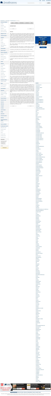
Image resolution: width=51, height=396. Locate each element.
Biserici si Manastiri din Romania (4, 54)
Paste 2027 (2, 393)
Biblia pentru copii (3, 127)
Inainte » (31, 28)
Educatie (2, 63)
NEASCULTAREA (38, 281)
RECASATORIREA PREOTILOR (40, 325)
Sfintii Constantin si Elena (27, 393)
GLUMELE (37, 206)
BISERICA (37, 118)
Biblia (2, 83)
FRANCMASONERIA (39, 198)
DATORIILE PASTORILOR (39, 167)
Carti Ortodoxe (3, 88)
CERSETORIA (38, 143)
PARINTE (37, 300)
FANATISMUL (38, 191)
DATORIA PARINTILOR (39, 166)
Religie (2, 111)
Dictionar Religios (3, 96)
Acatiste (2, 23)
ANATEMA (37, 95)
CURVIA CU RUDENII (39, 158)
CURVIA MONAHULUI (39, 162)
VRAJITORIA (37, 380)
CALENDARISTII (38, 123)
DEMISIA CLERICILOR (39, 175)
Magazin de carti (3, 33)
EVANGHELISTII (38, 189)
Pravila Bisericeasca (13, 20)
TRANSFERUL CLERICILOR (40, 369)
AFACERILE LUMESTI (39, 87)
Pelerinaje (2, 59)
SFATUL (37, 340)
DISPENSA (37, 177)
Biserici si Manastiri (4, 52)
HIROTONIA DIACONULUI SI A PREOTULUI (42, 209)
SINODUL (37, 345)
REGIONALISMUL (38, 329)
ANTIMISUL (37, 98)
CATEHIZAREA (38, 130)
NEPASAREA (38, 286)
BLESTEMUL (38, 119)
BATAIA (37, 114)
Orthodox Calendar (41, 394)
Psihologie (21, 22)
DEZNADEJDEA (38, 170)
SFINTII (37, 341)
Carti (12, 22)
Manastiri (24, 394)
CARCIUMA (37, 147)
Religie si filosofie (3, 81)
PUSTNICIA (37, 320)
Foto (13, 394)
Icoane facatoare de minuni (4, 120)
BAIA (36, 111)
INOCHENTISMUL (38, 221)
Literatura (27, 22)
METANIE (37, 258)
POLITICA (37, 305)
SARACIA (37, 336)
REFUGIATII (37, 328)
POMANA (37, 306)
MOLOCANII (37, 270)
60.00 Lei (32, 388)
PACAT (37, 298)
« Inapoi (13, 28)
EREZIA (37, 187)
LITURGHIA (37, 245)
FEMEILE (37, 197)
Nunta (15, 394)
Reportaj (2, 117)
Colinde (2, 42)
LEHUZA (37, 241)
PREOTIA (37, 314)
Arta (31, 22)
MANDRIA (37, 265)
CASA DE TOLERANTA (39, 127)
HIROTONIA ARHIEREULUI (40, 210)
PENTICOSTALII (38, 301)
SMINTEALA (37, 349)
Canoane (2, 122)
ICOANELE (37, 214)
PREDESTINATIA (38, 310)
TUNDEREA (37, 372)
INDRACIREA (38, 226)
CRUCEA (37, 150)
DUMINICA (37, 185)
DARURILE (37, 163)
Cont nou (43, 0)
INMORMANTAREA (38, 229)
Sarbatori (2, 37)
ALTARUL (37, 91)
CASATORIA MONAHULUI (39, 139)
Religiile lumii (3, 77)
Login (40, 0)
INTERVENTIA (38, 222)
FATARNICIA (37, 194)
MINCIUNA (37, 261)
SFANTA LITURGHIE (39, 246)
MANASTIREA (38, 273)
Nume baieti (36, 394)
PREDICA (37, 312)
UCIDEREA (37, 373)
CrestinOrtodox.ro (2, 20)
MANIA (37, 266)
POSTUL (37, 309)
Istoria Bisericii (3, 68)
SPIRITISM (37, 353)
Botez (17, 394)
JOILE (37, 233)
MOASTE (37, 269)
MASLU (37, 254)
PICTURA (37, 302)
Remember (2, 113)
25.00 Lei (18, 388)
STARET (37, 356)
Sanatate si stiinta (4, 79)
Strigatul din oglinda (20, 384)
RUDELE (37, 333)
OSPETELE (37, 290)
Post (26, 394)
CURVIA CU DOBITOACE (39, 159)
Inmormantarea (30, 394)
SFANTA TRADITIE (38, 368)
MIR (36, 262)
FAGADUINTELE (38, 190)
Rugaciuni (2, 25)
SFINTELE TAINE (38, 364)
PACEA (37, 293)
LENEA (37, 242)
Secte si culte (3, 74)
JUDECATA (37, 234)
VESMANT (37, 377)
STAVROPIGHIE (38, 357)
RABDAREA (37, 321)
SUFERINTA (37, 360)
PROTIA (37, 317)
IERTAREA (37, 218)
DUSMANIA (37, 186)
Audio (11, 394)
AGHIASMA (37, 90)
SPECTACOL (38, 352)
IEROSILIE (37, 217)
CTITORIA (37, 151)
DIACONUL (37, 174)
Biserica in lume (3, 56)
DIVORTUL (37, 178)
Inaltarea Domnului (33, 393)
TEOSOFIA (37, 365)
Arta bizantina (3, 65)
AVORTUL (37, 110)
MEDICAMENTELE (38, 257)
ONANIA (37, 289)
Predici (12, 393)
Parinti (2, 61)
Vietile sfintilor (3, 48)
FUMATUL (37, 202)
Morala (2, 66)
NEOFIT (37, 285)
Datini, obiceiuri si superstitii (3, 46)
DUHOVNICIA (38, 183)
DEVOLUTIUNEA (38, 171)
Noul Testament (3, 86)
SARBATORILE (38, 337)
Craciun (2, 39)
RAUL (37, 324)
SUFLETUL (37, 361)
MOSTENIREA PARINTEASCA (40, 274)
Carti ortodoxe (7, 20)
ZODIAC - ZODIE (38, 381)
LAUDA (37, 237)
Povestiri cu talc (3, 135)
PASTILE (37, 297)
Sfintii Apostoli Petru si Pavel (41, 393)
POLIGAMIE (37, 304)
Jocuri (2, 132)
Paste (2, 40)
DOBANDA (37, 179)
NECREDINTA (38, 282)
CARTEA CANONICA (39, 126)
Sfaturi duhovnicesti (4, 31)
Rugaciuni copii (3, 137)
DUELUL (37, 182)
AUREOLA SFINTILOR (39, 107)
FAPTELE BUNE (38, 193)
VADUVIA (37, 376)
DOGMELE (37, 181)
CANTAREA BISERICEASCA (40, 146)
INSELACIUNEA (38, 230)
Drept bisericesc (3, 71)
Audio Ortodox (3, 109)
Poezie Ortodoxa (3, 98)
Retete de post (3, 50)
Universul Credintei (4, 22)
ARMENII (37, 103)
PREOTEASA (38, 313)
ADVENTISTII (38, 86)
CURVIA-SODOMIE (38, 155)
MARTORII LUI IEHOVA (39, 253)
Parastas (19, 394)
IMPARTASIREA (38, 225)
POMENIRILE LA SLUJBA (39, 308)
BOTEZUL (37, 122)
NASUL (37, 278)
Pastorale (2, 28)
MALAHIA (37, 249)
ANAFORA (37, 94)
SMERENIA (37, 348)
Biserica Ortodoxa (3, 76)
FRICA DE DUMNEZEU (39, 201)
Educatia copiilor (3, 129)
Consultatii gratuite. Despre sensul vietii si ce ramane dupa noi (35, 385)
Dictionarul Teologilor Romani (4, 94)
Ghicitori (2, 130)
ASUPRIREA (37, 106)
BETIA (37, 115)
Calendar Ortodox (4, 35)
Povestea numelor (4, 115)
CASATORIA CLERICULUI (39, 138)
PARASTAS (37, 294)
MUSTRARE (37, 277)
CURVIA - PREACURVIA (39, 154)
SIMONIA (37, 344)
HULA (37, 213)
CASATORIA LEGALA (39, 134)
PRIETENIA (37, 316)
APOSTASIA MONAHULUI (39, 102)
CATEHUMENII (38, 131)
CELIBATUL (37, 142)
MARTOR (37, 250)
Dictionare (2, 90)
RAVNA (37, 332)
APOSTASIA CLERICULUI (39, 99)
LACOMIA (37, 238)
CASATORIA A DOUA (39, 135)
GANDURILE (37, 205)
